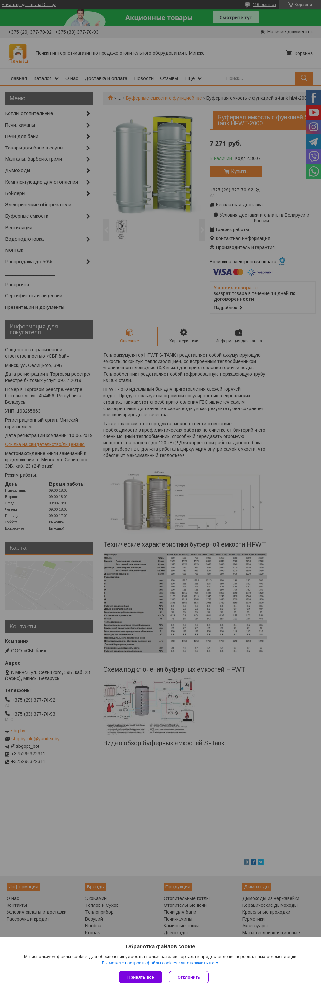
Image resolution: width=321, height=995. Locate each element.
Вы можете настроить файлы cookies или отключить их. (158, 962)
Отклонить (189, 977)
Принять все (140, 977)
